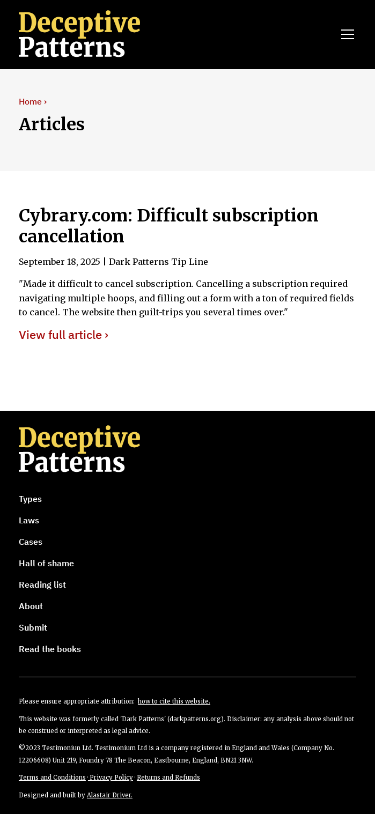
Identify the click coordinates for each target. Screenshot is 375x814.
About (31, 606)
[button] (345, 34)
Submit (33, 627)
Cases (30, 541)
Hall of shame (46, 563)
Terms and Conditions (52, 777)
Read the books (50, 648)
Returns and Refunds (168, 777)
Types (30, 498)
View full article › (63, 335)
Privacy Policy (110, 777)
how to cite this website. (174, 701)
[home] (94, 34)
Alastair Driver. (110, 795)
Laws (29, 520)
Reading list (42, 584)
